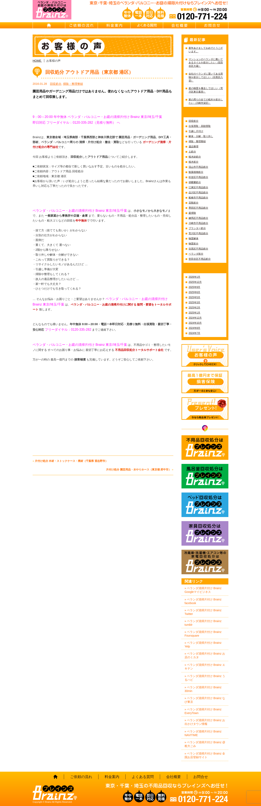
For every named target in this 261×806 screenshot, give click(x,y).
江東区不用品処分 (198, 187)
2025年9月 (194, 287)
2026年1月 (194, 276)
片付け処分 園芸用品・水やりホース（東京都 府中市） (138, 469)
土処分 (192, 151)
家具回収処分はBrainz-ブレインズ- (204, 533)
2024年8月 (194, 328)
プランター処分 (197, 228)
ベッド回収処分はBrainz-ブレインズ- (204, 505)
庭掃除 (192, 213)
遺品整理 (193, 146)
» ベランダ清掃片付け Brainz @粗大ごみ (205, 744)
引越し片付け (196, 131)
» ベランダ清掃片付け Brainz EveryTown (203, 711)
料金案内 (114, 25)
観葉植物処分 (196, 172)
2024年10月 (195, 322)
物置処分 (193, 243)
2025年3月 (194, 302)
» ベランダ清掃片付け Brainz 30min (203, 689)
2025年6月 (194, 292)
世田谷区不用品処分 (200, 258)
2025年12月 (195, 282)
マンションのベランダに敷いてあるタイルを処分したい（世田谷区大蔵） (206, 63)
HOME (49, 25)
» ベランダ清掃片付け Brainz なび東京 (205, 699)
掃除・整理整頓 (73, 83)
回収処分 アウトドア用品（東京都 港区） (89, 72)
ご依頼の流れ (81, 25)
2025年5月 (194, 297)
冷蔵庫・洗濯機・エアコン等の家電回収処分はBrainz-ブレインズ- (204, 562)
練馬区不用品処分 (198, 218)
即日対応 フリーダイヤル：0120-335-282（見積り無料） (74, 122)
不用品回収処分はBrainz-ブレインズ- (204, 447)
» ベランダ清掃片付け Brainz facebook (203, 601)
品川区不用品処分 (198, 192)
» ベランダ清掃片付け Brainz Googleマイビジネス (203, 590)
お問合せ (212, 25)
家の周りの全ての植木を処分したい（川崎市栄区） (206, 101)
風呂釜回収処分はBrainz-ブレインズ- (204, 476)
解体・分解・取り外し (201, 136)
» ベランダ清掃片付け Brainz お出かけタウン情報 (205, 722)
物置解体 (193, 238)
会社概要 (179, 25)
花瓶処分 (193, 202)
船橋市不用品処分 (198, 197)
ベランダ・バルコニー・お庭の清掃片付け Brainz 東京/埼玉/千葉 (80, 344)
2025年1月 (194, 312)
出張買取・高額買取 (200, 126)
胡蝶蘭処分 (195, 182)
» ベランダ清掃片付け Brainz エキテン (205, 666)
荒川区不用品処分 (198, 233)
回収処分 (55, 83)
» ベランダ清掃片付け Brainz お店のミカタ (205, 655)
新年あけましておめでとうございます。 (206, 50)
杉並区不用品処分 (198, 177)
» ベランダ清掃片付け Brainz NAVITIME (203, 733)
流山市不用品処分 (198, 167)
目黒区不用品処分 (198, 248)
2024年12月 (195, 317)
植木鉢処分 (195, 156)
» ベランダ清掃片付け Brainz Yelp (203, 644)
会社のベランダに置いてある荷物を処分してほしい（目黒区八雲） (206, 77)
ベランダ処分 (196, 253)
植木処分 (193, 161)
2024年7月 (194, 333)
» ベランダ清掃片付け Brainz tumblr (203, 622)
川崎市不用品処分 (198, 223)
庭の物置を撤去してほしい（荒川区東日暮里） (206, 90)
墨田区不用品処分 (198, 207)
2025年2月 (194, 307)
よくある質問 (146, 25)
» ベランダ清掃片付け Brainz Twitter (203, 612)
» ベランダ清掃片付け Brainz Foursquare (203, 633)
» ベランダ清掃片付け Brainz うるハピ (205, 677)
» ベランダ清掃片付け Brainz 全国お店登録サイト (205, 755)
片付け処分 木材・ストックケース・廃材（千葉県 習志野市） (71, 460)
